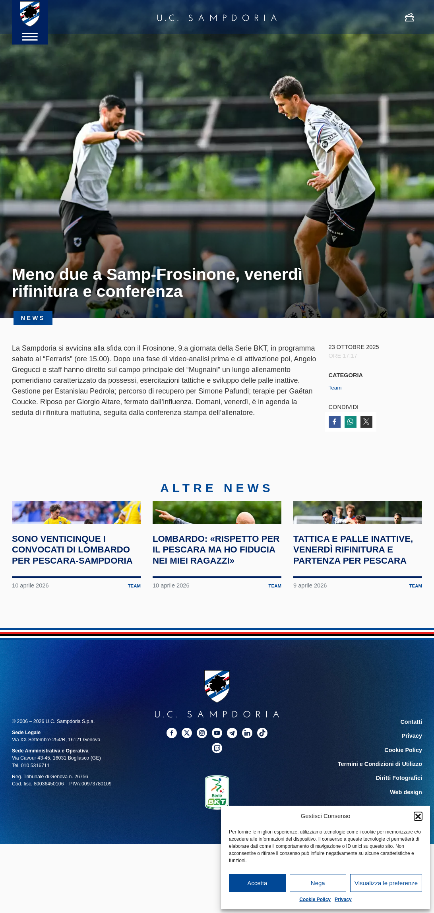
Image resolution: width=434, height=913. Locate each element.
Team (336, 387)
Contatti (412, 781)
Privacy (343, 899)
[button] (418, 816)
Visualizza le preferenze (386, 883)
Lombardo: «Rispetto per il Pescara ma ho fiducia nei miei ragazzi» (215, 603)
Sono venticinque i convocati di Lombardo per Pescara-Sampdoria (71, 603)
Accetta (257, 883)
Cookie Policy (315, 899)
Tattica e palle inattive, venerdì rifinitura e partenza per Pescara (356, 603)
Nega (318, 883)
